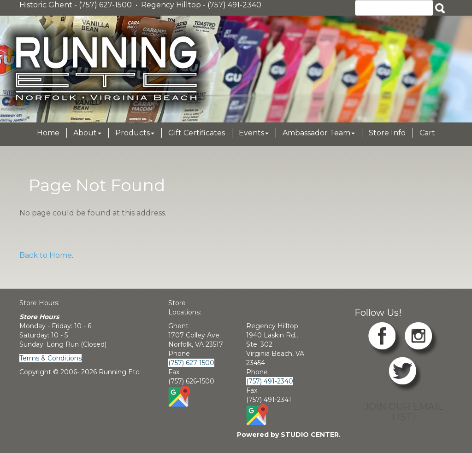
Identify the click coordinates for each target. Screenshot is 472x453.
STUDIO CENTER (310, 434)
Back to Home (45, 255)
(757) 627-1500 (191, 363)
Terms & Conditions (50, 358)
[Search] (394, 8)
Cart (427, 132)
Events (254, 132)
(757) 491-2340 (269, 381)
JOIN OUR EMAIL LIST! (403, 411)
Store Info (387, 132)
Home (48, 132)
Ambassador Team (319, 132)
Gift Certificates (196, 132)
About (87, 132)
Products (134, 132)
